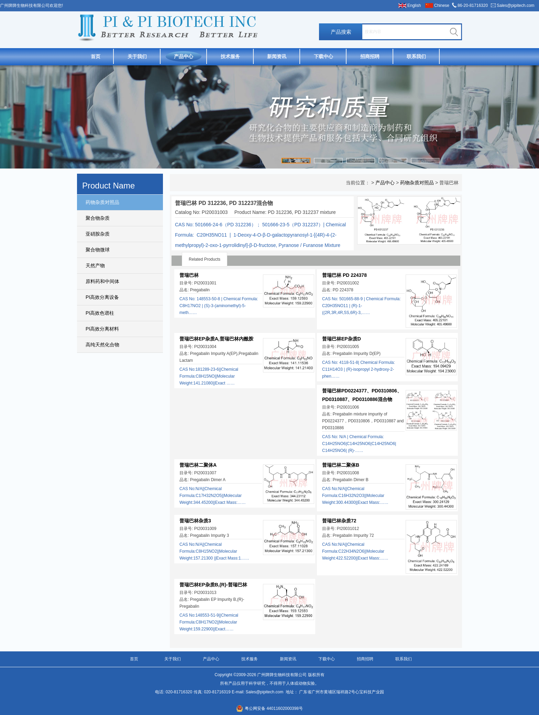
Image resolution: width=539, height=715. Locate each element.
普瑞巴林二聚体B (340, 465)
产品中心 (183, 56)
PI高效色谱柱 (100, 313)
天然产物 (95, 265)
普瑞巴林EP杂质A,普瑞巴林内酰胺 (216, 339)
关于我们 (137, 56)
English (414, 5)
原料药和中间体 (102, 281)
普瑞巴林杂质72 (339, 520)
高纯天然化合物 (102, 344)
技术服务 (230, 56)
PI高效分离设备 (102, 297)
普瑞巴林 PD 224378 (344, 275)
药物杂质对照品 (102, 202)
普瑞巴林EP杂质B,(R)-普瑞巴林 (213, 584)
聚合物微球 (98, 249)
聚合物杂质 (98, 218)
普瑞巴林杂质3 (195, 520)
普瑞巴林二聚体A (198, 465)
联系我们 (416, 56)
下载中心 (323, 56)
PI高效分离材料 (102, 329)
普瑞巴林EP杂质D (341, 339)
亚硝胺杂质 (98, 234)
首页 (95, 56)
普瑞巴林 (189, 275)
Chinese (441, 5)
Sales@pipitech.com (516, 5)
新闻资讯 (276, 56)
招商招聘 (370, 56)
